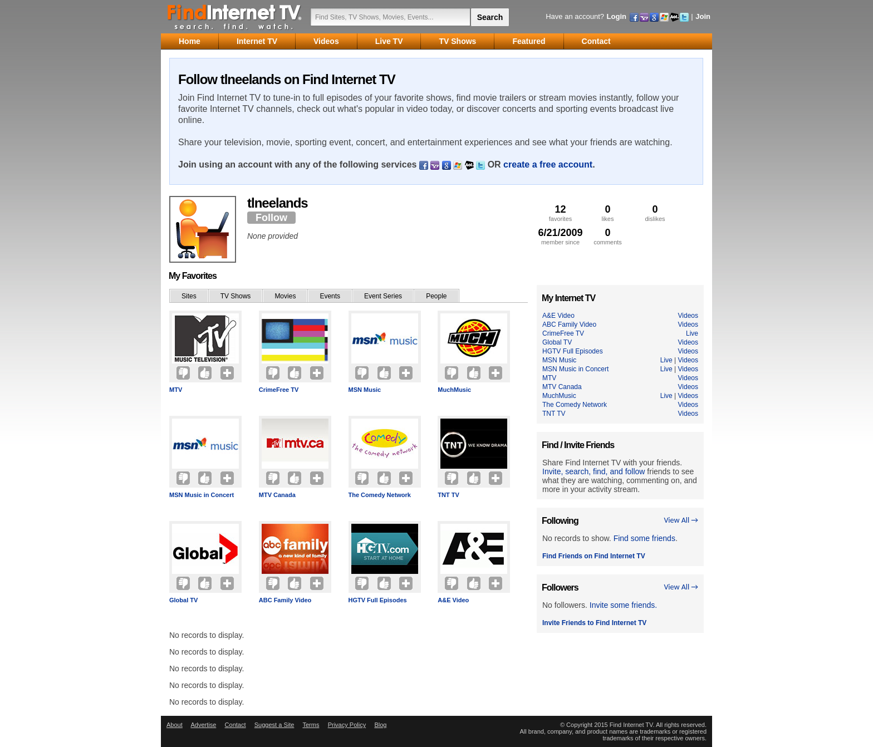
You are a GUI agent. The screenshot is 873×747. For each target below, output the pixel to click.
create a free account (547, 164)
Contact (235, 724)
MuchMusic (454, 389)
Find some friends (644, 538)
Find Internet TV (235, 16)
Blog (380, 724)
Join (702, 16)
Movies (285, 296)
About (174, 724)
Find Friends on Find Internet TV (593, 556)
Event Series (383, 296)
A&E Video (453, 600)
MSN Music (365, 389)
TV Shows (235, 296)
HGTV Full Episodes (378, 600)
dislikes (655, 213)
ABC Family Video (285, 600)
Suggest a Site (274, 724)
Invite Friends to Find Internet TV (594, 623)
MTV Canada (277, 495)
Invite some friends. (623, 605)
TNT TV (448, 495)
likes (607, 213)
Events (330, 296)
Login (616, 16)
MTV (175, 389)
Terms (310, 724)
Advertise (203, 724)
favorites (560, 213)
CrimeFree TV (279, 389)
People (436, 296)
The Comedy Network (380, 495)
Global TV (183, 600)
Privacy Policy (347, 724)
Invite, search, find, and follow (593, 471)
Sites (189, 296)
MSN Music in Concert (201, 495)
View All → (681, 520)
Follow (271, 217)
